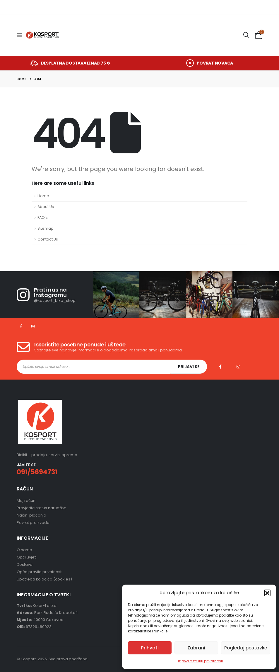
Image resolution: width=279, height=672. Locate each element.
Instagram (238, 366)
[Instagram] (33, 326)
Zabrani (196, 648)
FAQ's (42, 217)
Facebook (220, 366)
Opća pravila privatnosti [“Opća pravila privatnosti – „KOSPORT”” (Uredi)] (39, 572)
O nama (24, 550)
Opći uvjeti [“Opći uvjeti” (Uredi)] (27, 557)
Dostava (24, 564)
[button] (267, 593)
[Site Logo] (42, 35)
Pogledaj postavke (245, 648)
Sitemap (45, 228)
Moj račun (26, 500)
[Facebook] (21, 326)
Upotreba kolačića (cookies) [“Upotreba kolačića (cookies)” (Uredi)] (44, 579)
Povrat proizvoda (33, 522)
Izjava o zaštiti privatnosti (200, 661)
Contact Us (47, 239)
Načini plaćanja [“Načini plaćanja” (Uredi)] (31, 515)
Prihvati (150, 648)
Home (43, 195)
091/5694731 (37, 472)
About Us (45, 206)
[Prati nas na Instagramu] (55, 294)
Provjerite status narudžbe (41, 508)
